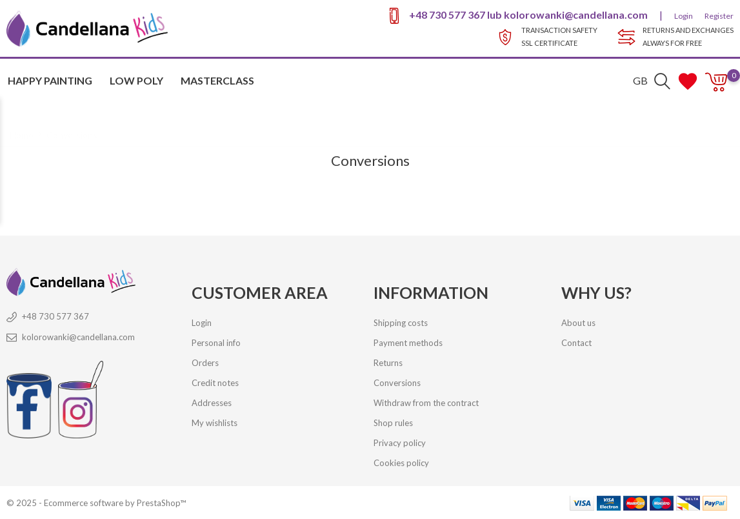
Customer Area (260, 292)
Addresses (212, 403)
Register (719, 16)
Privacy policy (400, 443)
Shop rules (393, 423)
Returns (388, 363)
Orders (205, 363)
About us (578, 323)
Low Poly (136, 80)
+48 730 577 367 (447, 14)
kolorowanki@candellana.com (576, 14)
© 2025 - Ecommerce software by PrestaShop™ (96, 503)
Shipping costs (401, 323)
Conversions (397, 383)
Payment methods (408, 343)
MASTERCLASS (217, 80)
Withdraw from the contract (426, 403)
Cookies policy (401, 463)
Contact (576, 343)
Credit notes (215, 383)
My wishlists (214, 423)
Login (683, 16)
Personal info (216, 343)
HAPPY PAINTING (50, 80)
